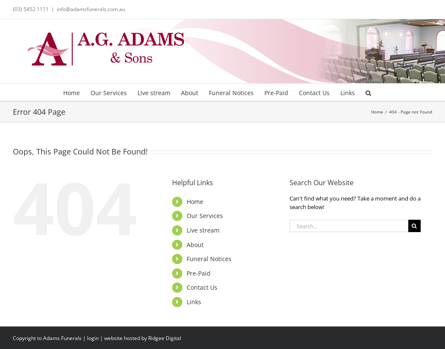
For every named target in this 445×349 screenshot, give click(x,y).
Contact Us (202, 287)
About (195, 245)
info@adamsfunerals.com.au (91, 9)
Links (194, 302)
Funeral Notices (209, 259)
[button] (368, 92)
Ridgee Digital (164, 338)
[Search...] (349, 226)
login (93, 338)
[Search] (414, 226)
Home (195, 202)
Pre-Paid (199, 273)
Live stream (203, 230)
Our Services (205, 216)
